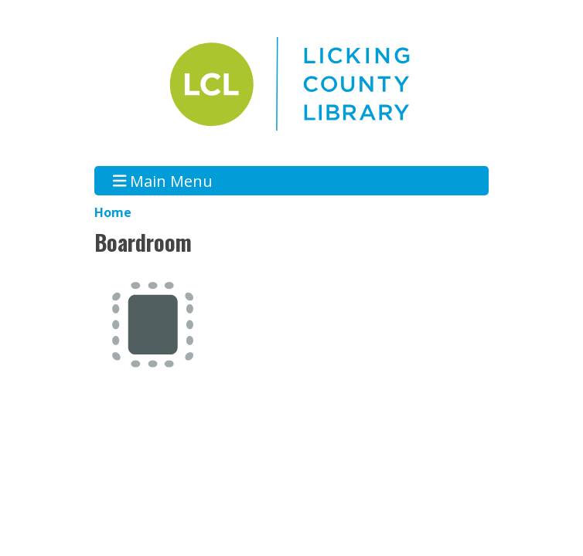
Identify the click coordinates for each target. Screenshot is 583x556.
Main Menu (163, 180)
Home (112, 212)
